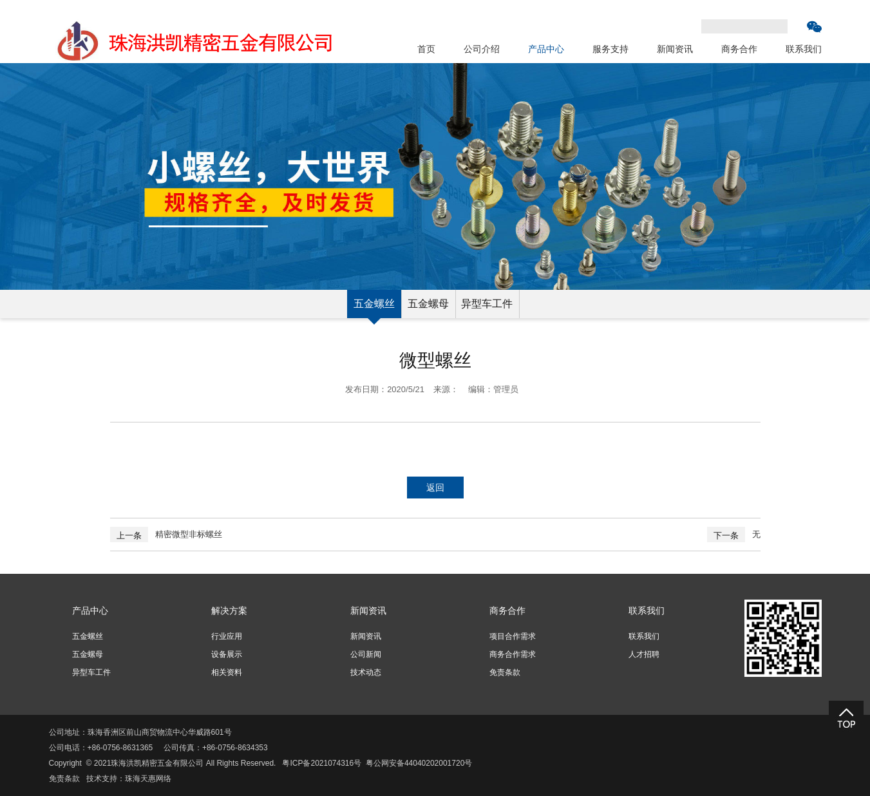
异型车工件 (487, 303)
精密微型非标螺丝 (188, 534)
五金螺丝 (374, 303)
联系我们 (804, 49)
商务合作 (739, 49)
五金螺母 (428, 303)
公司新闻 (365, 654)
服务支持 (610, 49)
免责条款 (504, 672)
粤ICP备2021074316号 (321, 763)
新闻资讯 (675, 49)
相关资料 (226, 672)
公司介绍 (482, 49)
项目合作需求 (512, 636)
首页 (426, 49)
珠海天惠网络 (148, 778)
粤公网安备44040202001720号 (419, 763)
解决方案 (229, 610)
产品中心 (546, 49)
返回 (435, 487)
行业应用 (226, 636)
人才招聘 (644, 654)
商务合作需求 (512, 654)
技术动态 (365, 672)
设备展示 (226, 654)
